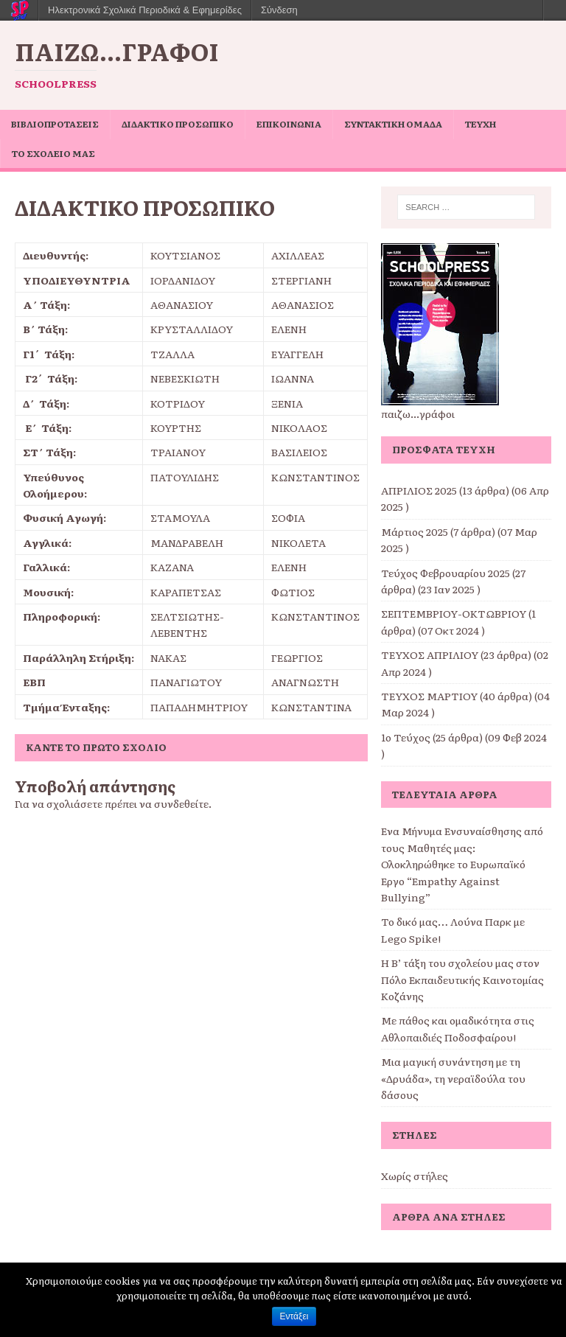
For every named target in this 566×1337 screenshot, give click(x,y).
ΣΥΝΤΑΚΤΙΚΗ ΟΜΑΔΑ (393, 123)
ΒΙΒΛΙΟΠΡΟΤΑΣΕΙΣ (55, 123)
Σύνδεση (279, 9)
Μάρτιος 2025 (414, 531)
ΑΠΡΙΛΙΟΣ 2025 (419, 490)
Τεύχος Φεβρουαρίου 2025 (445, 572)
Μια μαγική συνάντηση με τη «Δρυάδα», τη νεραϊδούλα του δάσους (453, 1078)
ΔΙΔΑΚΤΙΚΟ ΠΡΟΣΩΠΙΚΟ (178, 123)
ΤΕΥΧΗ (480, 123)
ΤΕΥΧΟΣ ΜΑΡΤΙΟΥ (429, 695)
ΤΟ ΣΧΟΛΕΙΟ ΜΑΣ (53, 153)
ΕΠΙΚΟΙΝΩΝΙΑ (288, 123)
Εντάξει (294, 1316)
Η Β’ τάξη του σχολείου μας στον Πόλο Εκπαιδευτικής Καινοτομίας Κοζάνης (462, 979)
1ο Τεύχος (405, 737)
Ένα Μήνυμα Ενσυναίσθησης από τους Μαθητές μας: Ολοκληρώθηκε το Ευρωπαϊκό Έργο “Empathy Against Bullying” (462, 863)
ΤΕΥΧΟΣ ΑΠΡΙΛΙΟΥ (429, 654)
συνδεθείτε (181, 803)
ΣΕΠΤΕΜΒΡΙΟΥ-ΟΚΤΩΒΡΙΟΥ (453, 613)
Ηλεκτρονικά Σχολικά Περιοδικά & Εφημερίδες (145, 9)
